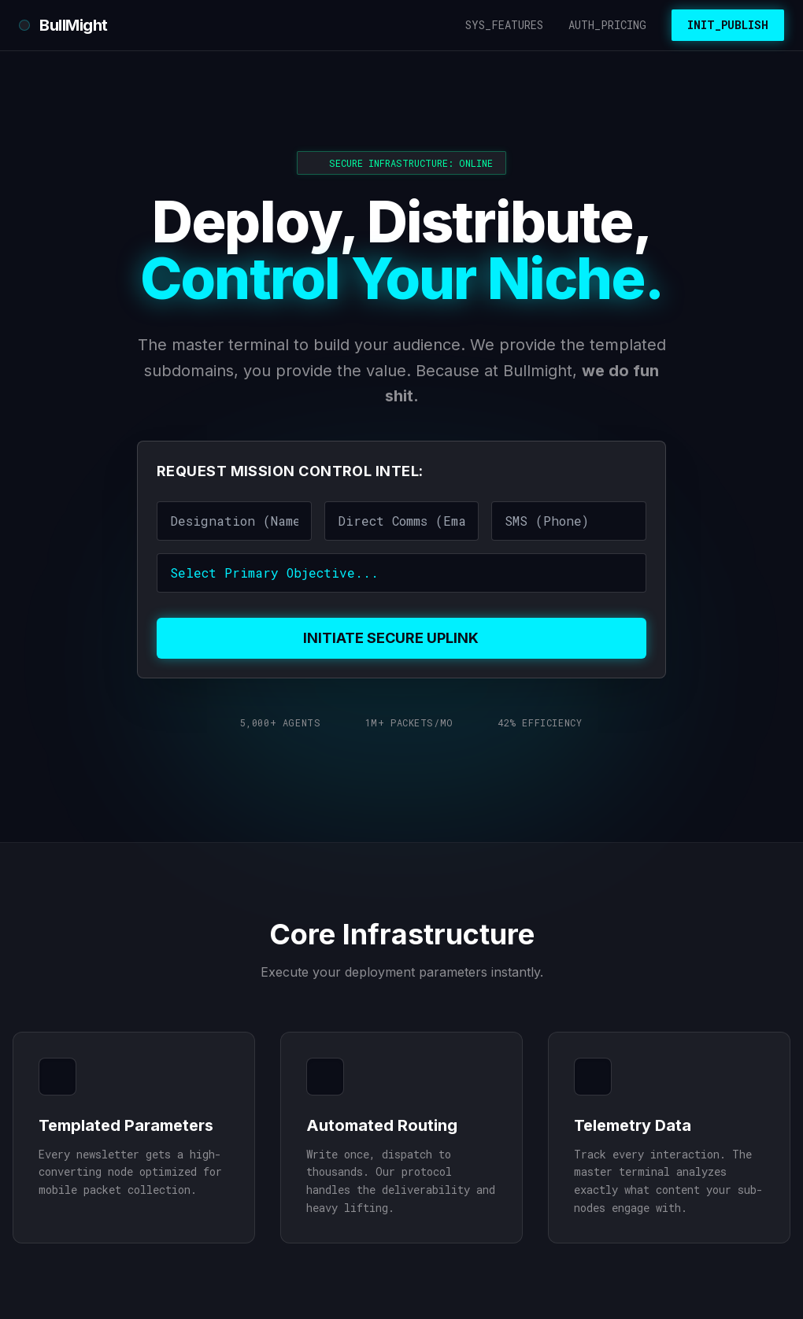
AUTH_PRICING (607, 24)
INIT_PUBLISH (727, 24)
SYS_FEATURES (504, 24)
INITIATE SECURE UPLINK (402, 638)
